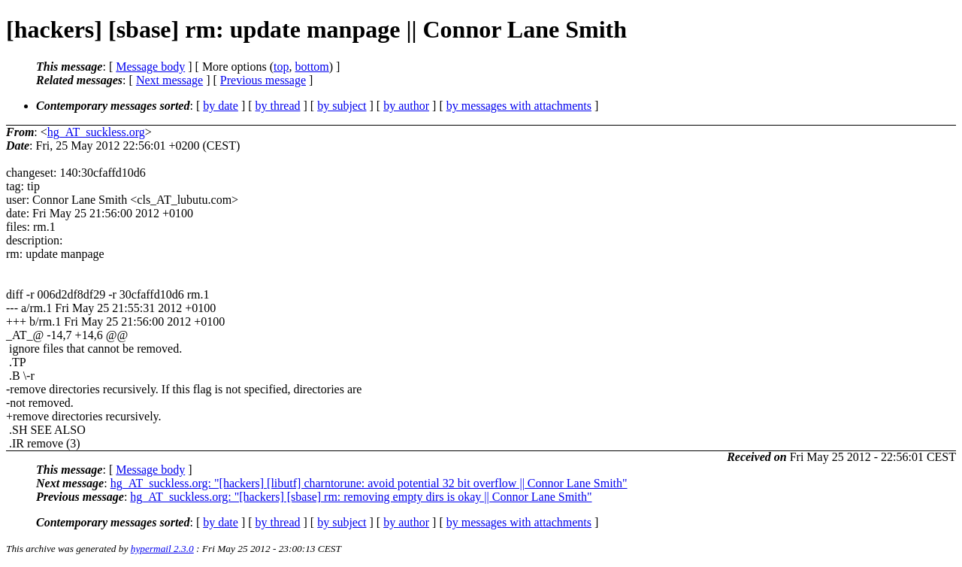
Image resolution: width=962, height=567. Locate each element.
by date (220, 105)
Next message (169, 80)
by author (406, 105)
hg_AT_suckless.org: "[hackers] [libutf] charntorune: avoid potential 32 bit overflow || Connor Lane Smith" (369, 483)
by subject (341, 105)
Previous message (263, 80)
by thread (278, 105)
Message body (150, 66)
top (281, 66)
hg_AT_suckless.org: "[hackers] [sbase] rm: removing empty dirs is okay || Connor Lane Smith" (360, 496)
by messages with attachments (518, 105)
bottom (311, 66)
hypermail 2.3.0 (162, 548)
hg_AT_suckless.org (96, 132)
